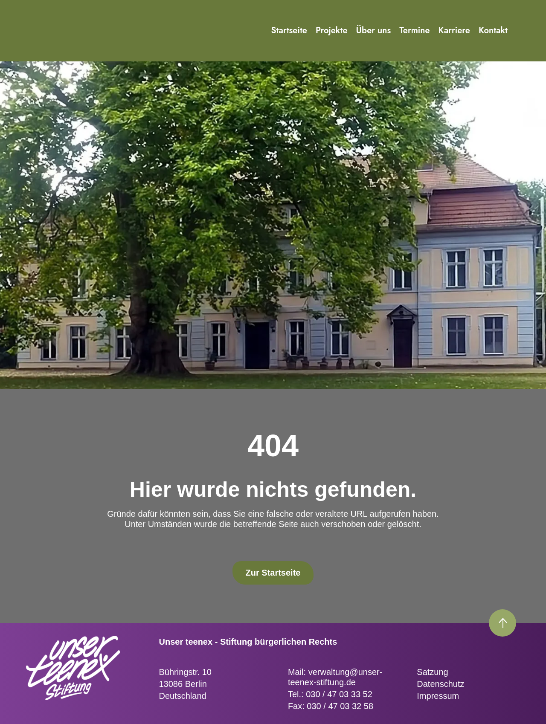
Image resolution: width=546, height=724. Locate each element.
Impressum (438, 696)
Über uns (373, 30)
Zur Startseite (273, 572)
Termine (414, 30)
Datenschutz (440, 684)
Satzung (432, 672)
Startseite (289, 30)
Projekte (332, 30)
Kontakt (493, 30)
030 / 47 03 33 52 (339, 694)
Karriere (454, 30)
